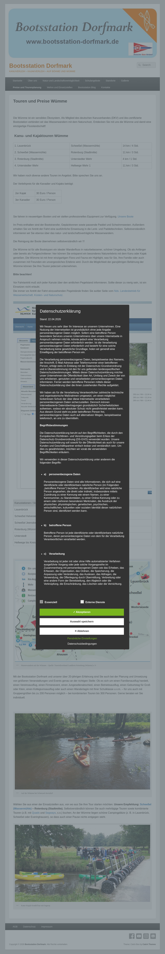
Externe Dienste (93, 602)
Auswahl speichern (82, 621)
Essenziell (48, 602)
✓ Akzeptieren (82, 612)
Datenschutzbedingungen (82, 643)
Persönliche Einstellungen (82, 638)
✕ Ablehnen (82, 631)
